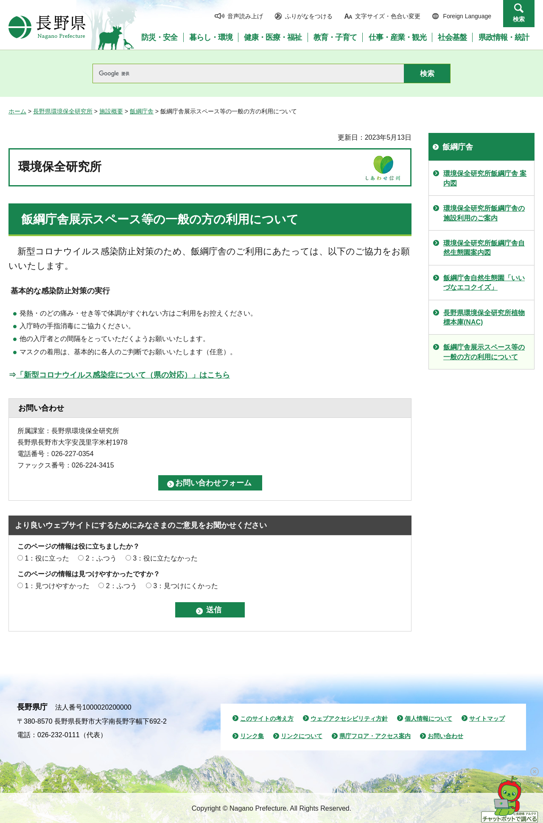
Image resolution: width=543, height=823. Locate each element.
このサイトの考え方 (267, 718)
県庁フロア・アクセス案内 (375, 736)
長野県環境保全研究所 (62, 111)
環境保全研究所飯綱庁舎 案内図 (484, 178)
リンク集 (252, 736)
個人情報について (428, 718)
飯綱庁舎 (142, 111)
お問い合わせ (445, 736)
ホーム (17, 111)
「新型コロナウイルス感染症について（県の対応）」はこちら (123, 375)
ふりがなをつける (309, 16)
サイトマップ (487, 718)
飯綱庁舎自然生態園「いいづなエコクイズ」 (484, 282)
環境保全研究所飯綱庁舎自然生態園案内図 (484, 248)
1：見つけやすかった (57, 585)
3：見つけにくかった (185, 585)
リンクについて (301, 736)
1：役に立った (47, 558)
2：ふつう (101, 558)
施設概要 (111, 111)
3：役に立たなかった (165, 558)
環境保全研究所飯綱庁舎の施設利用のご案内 (484, 213)
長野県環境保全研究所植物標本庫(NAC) (484, 317)
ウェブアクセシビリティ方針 (349, 718)
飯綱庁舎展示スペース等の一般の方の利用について (484, 352)
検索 (519, 19)
